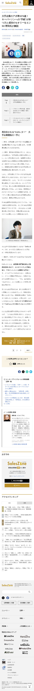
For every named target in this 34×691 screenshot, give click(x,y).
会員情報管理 (11, 664)
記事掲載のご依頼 (9, 603)
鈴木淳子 (10, 29)
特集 (22, 618)
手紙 (23, 35)
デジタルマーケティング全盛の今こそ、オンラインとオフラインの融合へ (21, 120)
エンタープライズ (16, 35)
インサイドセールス (7, 35)
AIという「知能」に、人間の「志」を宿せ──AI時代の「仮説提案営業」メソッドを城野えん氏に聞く (18, 555)
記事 (22, 611)
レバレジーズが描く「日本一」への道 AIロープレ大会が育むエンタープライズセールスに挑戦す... (17, 386)
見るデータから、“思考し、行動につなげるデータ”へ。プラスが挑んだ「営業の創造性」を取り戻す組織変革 (18, 562)
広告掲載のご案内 (25, 603)
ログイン (16, 485)
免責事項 (10, 667)
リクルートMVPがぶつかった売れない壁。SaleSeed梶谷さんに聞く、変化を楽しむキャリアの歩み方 (18, 522)
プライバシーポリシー (13, 675)
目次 (23, 95)
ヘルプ (9, 659)
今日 (9, 503)
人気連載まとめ (26, 626)
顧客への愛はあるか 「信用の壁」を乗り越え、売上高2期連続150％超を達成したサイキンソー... (17, 393)
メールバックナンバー (17, 476)
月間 (24, 503)
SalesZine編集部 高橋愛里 (21, 29)
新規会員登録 (16, 481)
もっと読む (7, 403)
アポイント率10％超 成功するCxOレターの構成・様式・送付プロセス (21, 110)
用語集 (5, 626)
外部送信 (10, 677)
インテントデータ (6, 38)
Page (6, 110)
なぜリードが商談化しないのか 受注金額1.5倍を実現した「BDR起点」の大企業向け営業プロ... (17, 399)
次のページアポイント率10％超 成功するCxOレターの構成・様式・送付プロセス (17, 341)
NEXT (29, 350)
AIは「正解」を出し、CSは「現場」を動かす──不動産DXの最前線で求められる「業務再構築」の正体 (18, 509)
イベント (6, 618)
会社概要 (10, 670)
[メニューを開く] (2, 3)
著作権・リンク (11, 662)
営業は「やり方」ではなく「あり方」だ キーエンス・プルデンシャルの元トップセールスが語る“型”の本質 (18, 547)
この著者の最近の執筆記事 (19, 444)
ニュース (6, 611)
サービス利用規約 (12, 672)
